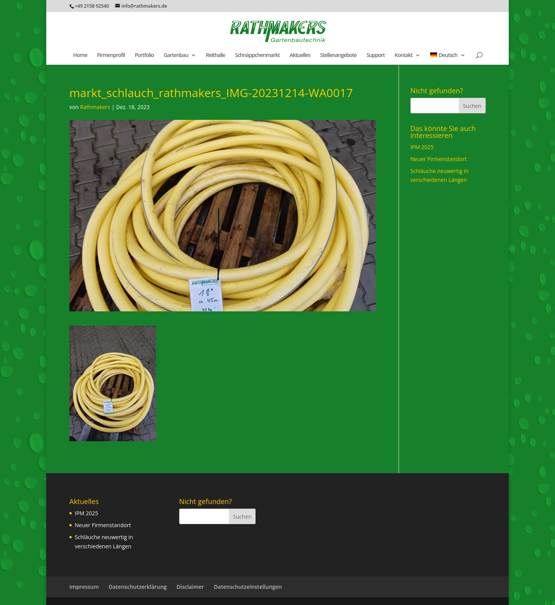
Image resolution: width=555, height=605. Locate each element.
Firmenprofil (111, 55)
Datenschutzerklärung (137, 586)
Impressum (84, 586)
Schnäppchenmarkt (257, 55)
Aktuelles (299, 55)
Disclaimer (190, 586)
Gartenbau (176, 55)
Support (376, 55)
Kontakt (404, 55)
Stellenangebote (338, 55)
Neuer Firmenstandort (438, 159)
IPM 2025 (422, 147)
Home (80, 55)
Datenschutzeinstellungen (248, 586)
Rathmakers (95, 107)
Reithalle (215, 55)
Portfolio (144, 55)
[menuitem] (447, 58)
